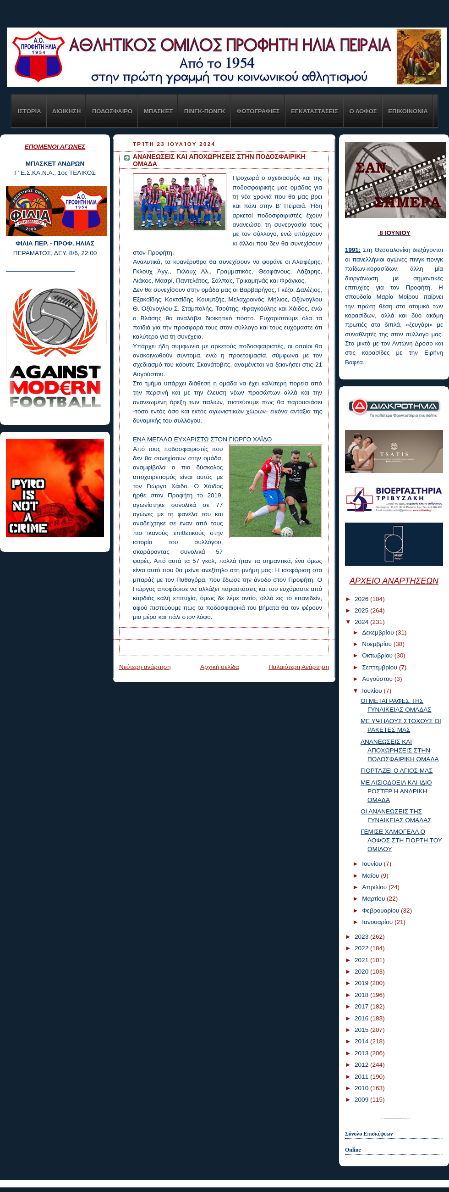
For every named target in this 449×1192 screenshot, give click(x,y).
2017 (362, 1006)
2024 (362, 621)
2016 (362, 1018)
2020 (362, 971)
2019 (362, 983)
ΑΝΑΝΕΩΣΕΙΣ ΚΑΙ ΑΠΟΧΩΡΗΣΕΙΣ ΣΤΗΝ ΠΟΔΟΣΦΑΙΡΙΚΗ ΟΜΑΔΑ (400, 750)
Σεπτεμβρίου (380, 667)
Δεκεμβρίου (378, 632)
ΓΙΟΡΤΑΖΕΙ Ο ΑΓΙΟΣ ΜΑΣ (397, 770)
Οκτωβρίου (378, 655)
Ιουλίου (372, 690)
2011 (362, 1076)
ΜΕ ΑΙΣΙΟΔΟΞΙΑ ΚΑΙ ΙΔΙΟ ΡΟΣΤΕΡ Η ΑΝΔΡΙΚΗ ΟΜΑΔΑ (396, 791)
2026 (362, 599)
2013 (362, 1053)
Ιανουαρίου (378, 922)
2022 (362, 948)
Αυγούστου (378, 678)
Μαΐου (371, 875)
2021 (362, 960)
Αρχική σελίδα (219, 666)
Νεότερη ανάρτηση (145, 666)
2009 (362, 1099)
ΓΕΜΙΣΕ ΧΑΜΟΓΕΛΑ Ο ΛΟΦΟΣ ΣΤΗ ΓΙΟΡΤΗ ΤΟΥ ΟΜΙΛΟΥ (401, 840)
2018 (362, 994)
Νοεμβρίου (378, 644)
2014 (362, 1041)
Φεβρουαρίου (381, 910)
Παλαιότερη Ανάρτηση (298, 666)
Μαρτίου (374, 898)
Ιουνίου (372, 863)
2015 (362, 1029)
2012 (362, 1064)
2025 (362, 610)
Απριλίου (375, 887)
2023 (362, 936)
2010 (362, 1088)
